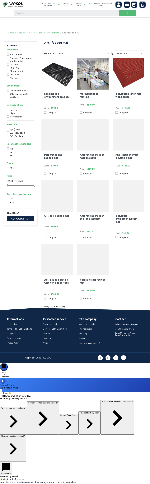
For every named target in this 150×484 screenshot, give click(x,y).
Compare (52, 112)
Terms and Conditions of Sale (19, 329)
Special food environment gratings (57, 95)
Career (82, 338)
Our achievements (87, 324)
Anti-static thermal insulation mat (126, 156)
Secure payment (50, 324)
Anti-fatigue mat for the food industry (92, 217)
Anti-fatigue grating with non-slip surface (56, 281)
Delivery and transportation (55, 329)
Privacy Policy (13, 343)
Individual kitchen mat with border (128, 95)
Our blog (83, 334)
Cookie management (16, 338)
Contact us (48, 334)
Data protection (13, 333)
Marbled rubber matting (89, 95)
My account (48, 338)
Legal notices (12, 324)
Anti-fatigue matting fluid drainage (92, 156)
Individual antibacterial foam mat (126, 218)
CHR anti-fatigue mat (56, 215)
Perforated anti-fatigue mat (53, 156)
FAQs (45, 343)
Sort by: (110, 53)
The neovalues (85, 329)
